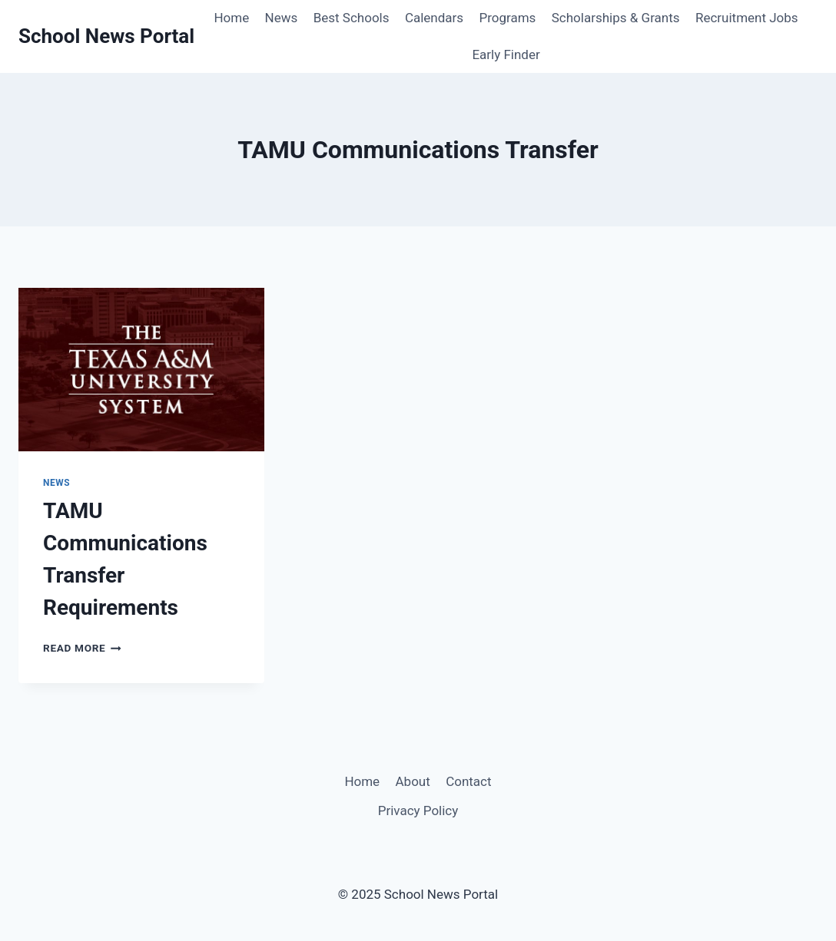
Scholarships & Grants (616, 17)
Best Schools (352, 17)
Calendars (434, 17)
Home (231, 17)
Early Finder (505, 54)
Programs (507, 17)
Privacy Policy (418, 810)
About (413, 781)
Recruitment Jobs (746, 17)
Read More (82, 648)
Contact (468, 781)
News (281, 17)
